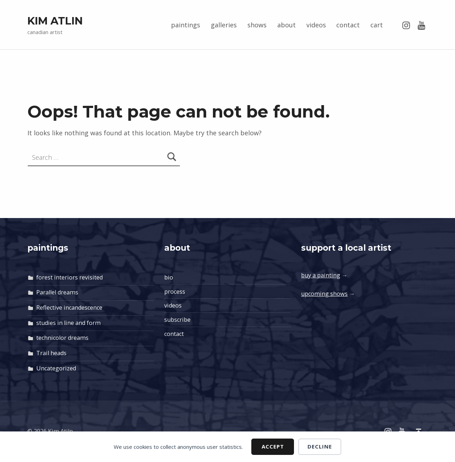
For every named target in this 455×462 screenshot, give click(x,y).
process (174, 291)
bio (168, 277)
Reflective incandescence (69, 307)
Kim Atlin (55, 21)
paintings (185, 25)
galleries (224, 25)
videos (316, 25)
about (286, 25)
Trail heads (51, 353)
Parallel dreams (57, 292)
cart (376, 25)
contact (348, 25)
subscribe (177, 320)
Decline (319, 446)
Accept (273, 446)
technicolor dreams (62, 338)
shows (257, 25)
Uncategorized (56, 368)
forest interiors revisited (69, 277)
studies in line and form (68, 323)
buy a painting (320, 275)
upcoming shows (324, 294)
